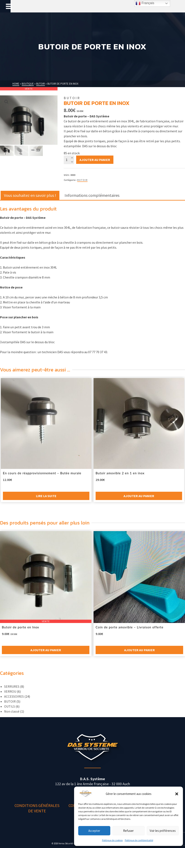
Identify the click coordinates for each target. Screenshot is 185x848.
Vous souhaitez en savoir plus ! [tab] (30, 195)
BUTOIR (82, 179)
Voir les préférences (163, 831)
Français (145, 3)
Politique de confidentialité (139, 840)
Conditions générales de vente (36, 808)
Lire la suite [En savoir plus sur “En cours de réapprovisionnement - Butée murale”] (46, 496)
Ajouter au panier (94, 160)
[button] (177, 794)
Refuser (128, 831)
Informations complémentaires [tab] (92, 195)
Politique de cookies (112, 840)
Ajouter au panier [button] (139, 496)
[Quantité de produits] (69, 160)
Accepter (94, 831)
